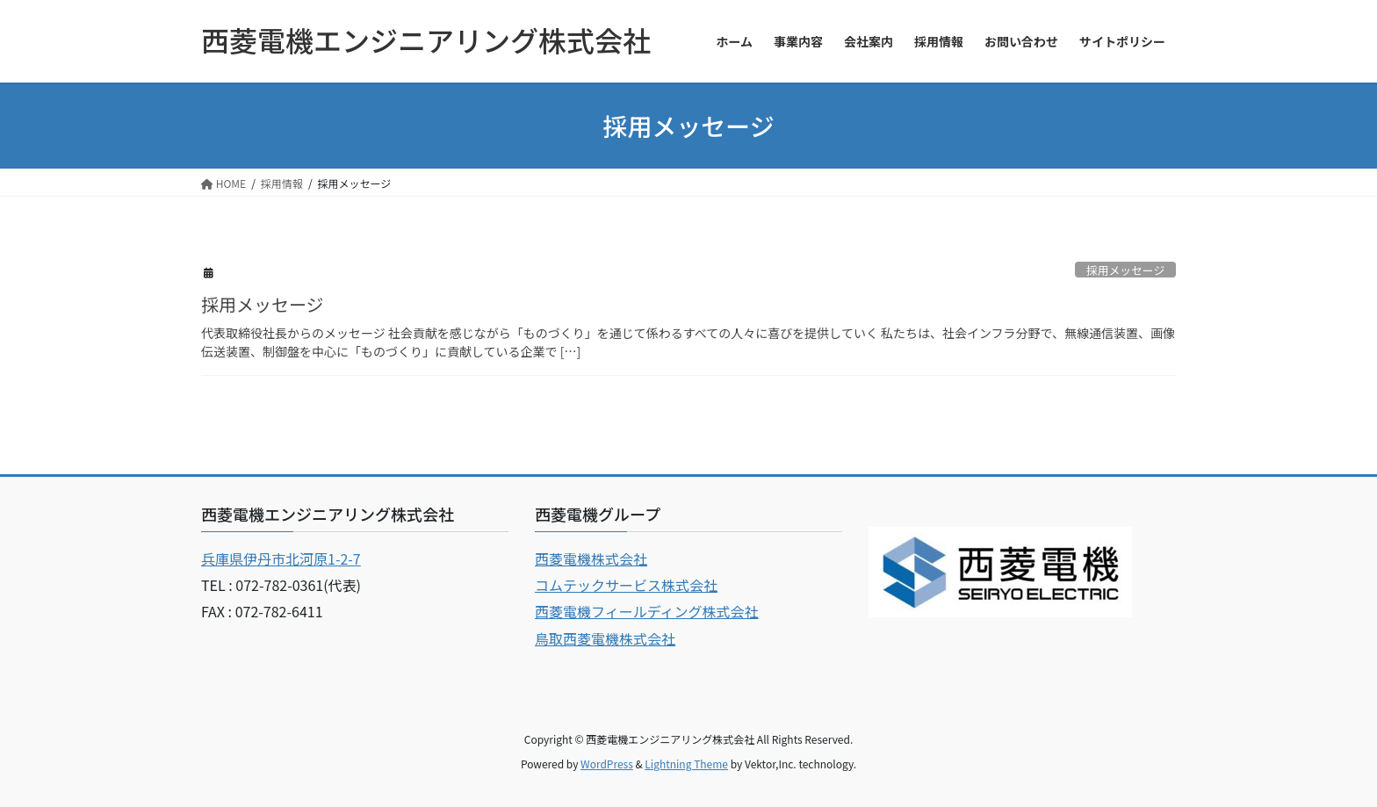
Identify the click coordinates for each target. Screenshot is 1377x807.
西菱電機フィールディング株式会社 (647, 611)
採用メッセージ (1125, 270)
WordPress (606, 763)
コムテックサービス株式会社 (626, 584)
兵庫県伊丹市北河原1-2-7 (281, 558)
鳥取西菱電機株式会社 (605, 638)
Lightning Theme (686, 763)
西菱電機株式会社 (591, 558)
